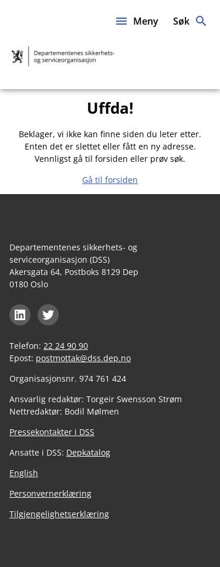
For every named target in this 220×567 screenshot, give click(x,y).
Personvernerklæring (50, 493)
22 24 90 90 (65, 345)
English (23, 472)
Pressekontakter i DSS (51, 431)
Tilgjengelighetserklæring (59, 514)
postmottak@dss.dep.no (83, 358)
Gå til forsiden (110, 179)
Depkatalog (88, 452)
